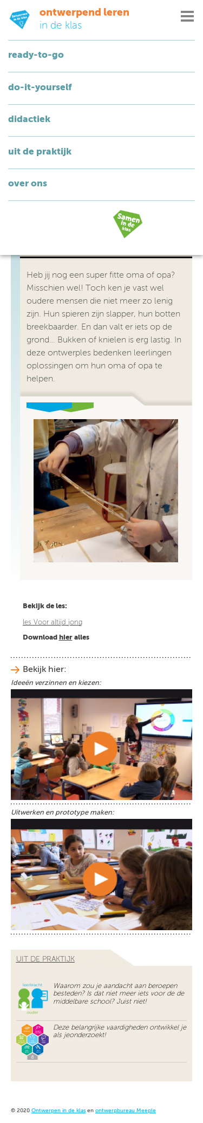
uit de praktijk (45, 959)
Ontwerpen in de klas (58, 1110)
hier (66, 637)
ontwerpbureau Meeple (125, 1110)
